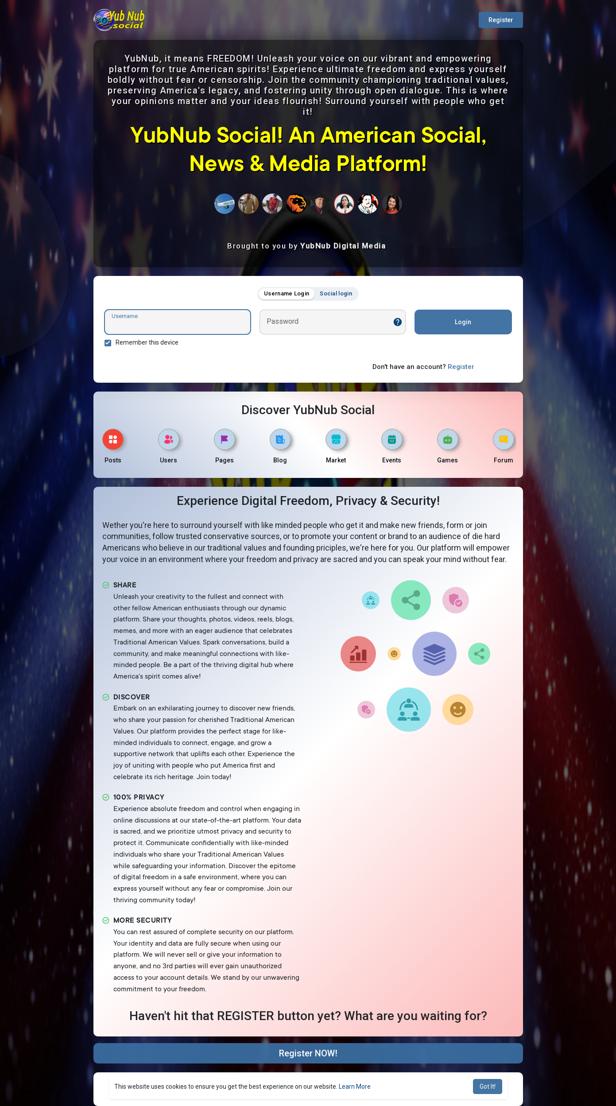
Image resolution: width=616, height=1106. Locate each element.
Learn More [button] (355, 1086)
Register (500, 19)
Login (463, 322)
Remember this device (147, 342)
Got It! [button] (488, 1086)
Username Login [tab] (286, 293)
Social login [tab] (336, 293)
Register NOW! (308, 1053)
